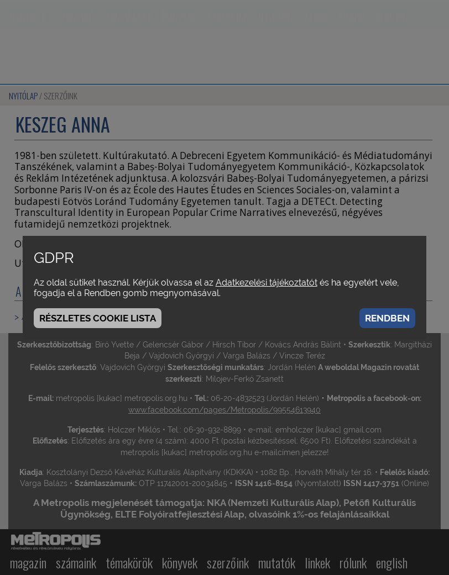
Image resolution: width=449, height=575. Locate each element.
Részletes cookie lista (97, 318)
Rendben (387, 318)
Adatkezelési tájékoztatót (266, 282)
